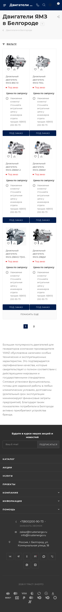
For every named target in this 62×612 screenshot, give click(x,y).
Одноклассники (26, 556)
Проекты (9, 484)
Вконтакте (10, 556)
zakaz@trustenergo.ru (33, 531)
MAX (43, 556)
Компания (10, 492)
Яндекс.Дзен (35, 564)
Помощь (9, 509)
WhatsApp (26, 564)
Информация (12, 501)
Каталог (9, 459)
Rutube (35, 556)
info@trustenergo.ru (33, 535)
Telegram (18, 556)
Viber (52, 556)
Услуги (8, 476)
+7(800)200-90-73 (31, 521)
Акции (7, 467)
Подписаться (48, 444)
